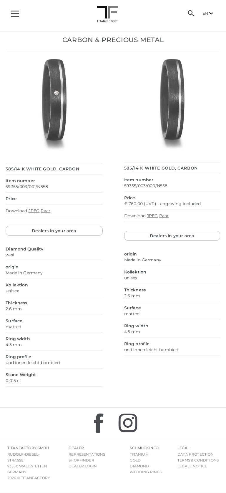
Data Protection (195, 454)
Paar (45, 210)
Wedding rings (146, 472)
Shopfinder (81, 460)
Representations (87, 454)
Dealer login (83, 466)
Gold (135, 460)
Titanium (139, 454)
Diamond (139, 466)
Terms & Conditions (198, 460)
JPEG (34, 210)
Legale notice (192, 466)
